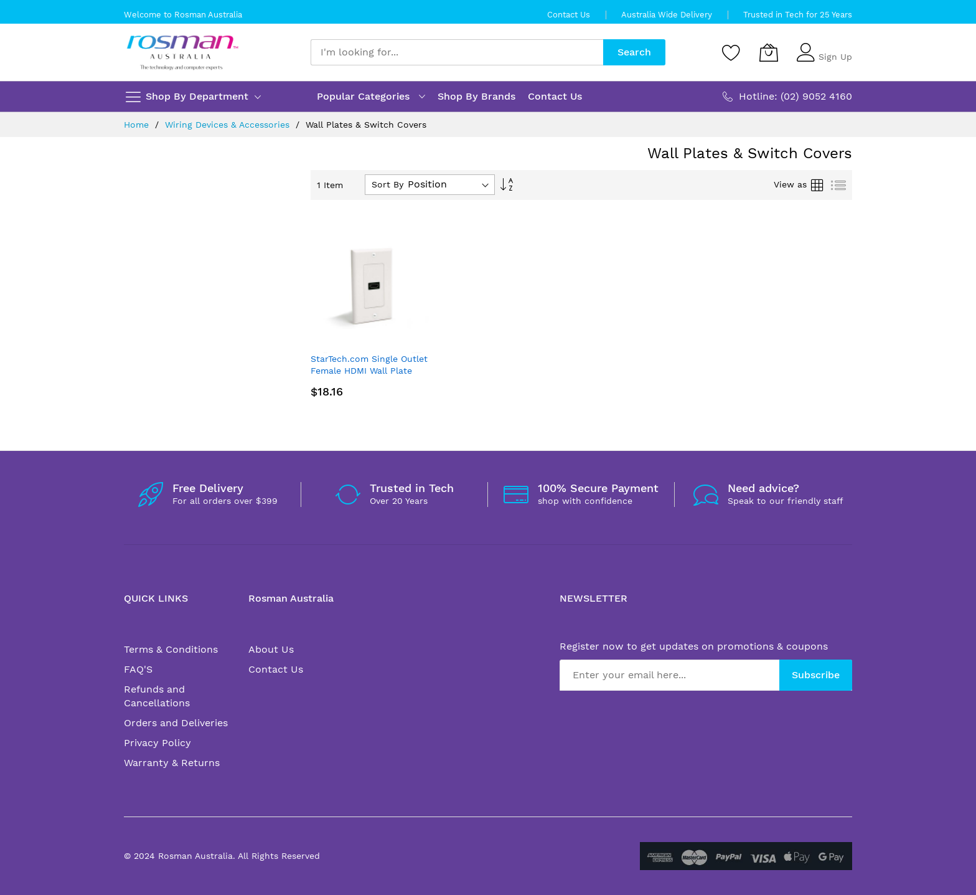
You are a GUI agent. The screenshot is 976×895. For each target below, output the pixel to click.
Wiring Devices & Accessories (229, 125)
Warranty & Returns (172, 763)
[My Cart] (768, 52)
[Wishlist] (731, 52)
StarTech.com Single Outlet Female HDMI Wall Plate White (369, 371)
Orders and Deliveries (176, 723)
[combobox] (457, 52)
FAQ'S (138, 669)
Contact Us (568, 14)
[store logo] (183, 52)
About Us (271, 649)
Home (138, 125)
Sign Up (835, 57)
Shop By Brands (476, 96)
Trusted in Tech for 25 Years (797, 14)
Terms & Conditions (171, 649)
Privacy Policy (157, 743)
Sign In (833, 47)
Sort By (387, 184)
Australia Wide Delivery (666, 14)
